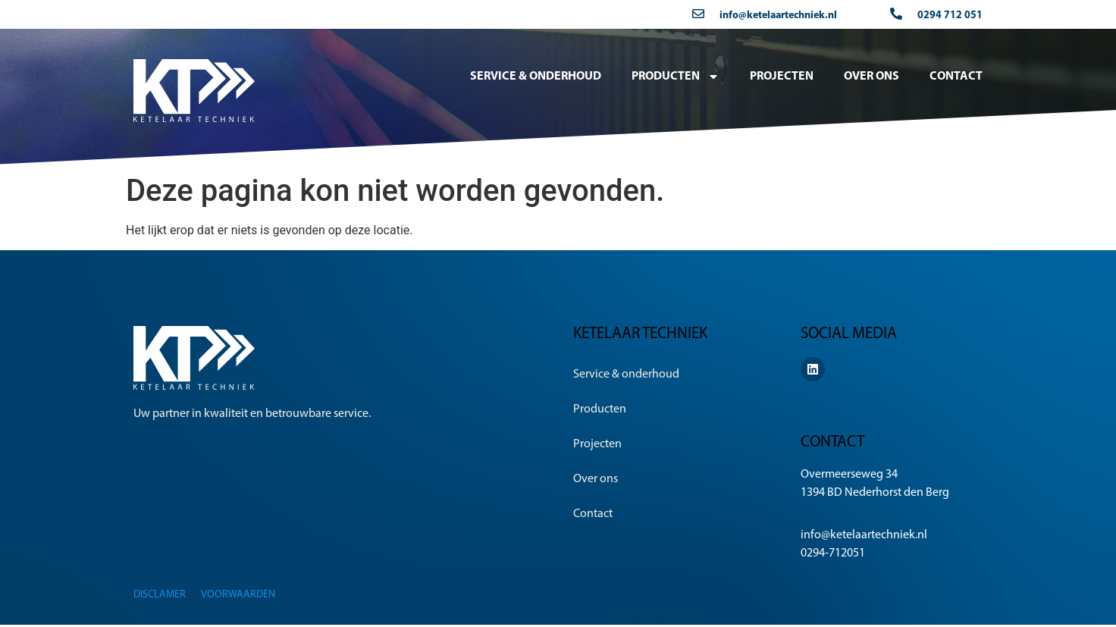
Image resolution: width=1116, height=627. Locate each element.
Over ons (871, 77)
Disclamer (159, 594)
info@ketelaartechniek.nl (778, 15)
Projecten (781, 77)
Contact (956, 77)
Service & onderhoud (535, 77)
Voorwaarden (238, 594)
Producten (675, 76)
